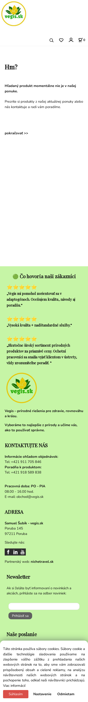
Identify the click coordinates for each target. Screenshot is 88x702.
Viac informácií (14, 685)
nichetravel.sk (42, 561)
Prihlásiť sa (20, 615)
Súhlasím (16, 694)
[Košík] (81, 40)
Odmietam (65, 694)
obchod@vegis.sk (29, 496)
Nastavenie (42, 694)
